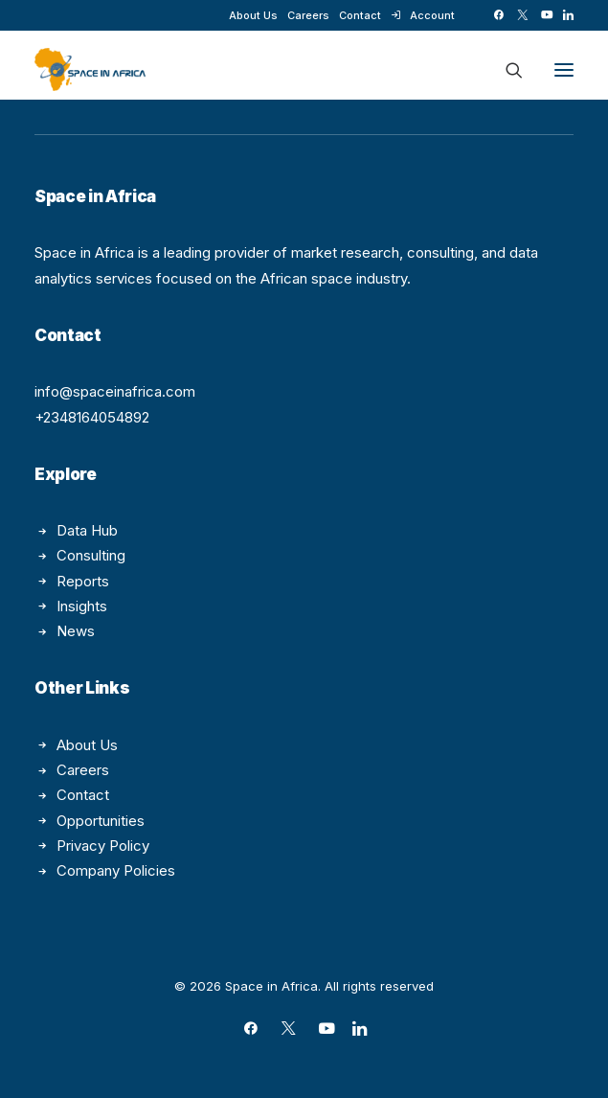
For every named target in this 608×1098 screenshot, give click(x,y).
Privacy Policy (102, 845)
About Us (253, 15)
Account (432, 15)
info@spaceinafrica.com (114, 391)
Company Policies (115, 870)
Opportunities (100, 821)
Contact (360, 15)
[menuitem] (253, 15)
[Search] (505, 70)
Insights (81, 606)
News (75, 631)
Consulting (90, 555)
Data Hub (87, 530)
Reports (82, 581)
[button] (498, 15)
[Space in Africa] (90, 69)
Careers (308, 15)
